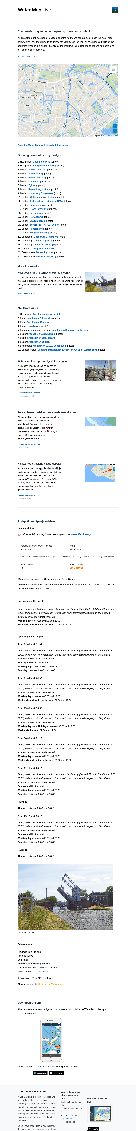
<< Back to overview (28, 56)
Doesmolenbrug (41, 161)
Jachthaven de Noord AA (46, 314)
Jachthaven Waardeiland (42, 338)
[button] (113, 69)
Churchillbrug (37, 221)
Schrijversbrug (38, 205)
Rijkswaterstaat (112, 136)
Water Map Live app (81, 534)
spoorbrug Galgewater (40, 193)
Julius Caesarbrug (38, 169)
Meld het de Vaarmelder (51, 984)
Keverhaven (33, 326)
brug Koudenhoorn (43, 248)
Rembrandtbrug (37, 177)
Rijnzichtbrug (37, 229)
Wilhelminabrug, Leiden (43, 197)
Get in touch (66, 1119)
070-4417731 (76, 568)
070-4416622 (41, 971)
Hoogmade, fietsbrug (44, 165)
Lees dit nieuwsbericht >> (29, 393)
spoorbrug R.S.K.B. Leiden (44, 225)
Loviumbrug (36, 213)
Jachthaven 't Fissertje (39, 318)
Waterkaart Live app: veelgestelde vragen (42, 361)
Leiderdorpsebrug (44, 244)
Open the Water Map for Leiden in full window (43, 145)
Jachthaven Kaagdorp (39, 322)
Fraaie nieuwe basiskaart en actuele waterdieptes (47, 412)
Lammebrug (35, 181)
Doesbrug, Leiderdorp (46, 236)
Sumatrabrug (35, 173)
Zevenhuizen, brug (46, 256)
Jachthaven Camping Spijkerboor (70, 330)
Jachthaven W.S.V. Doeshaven (49, 346)
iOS (42, 1066)
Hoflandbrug (36, 217)
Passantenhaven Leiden (41, 334)
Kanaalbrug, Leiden (39, 189)
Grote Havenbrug (39, 209)
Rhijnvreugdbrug (43, 240)
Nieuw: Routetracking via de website (39, 463)
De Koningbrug (44, 252)
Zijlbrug (32, 185)
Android (51, 1066)
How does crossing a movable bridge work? (44, 272)
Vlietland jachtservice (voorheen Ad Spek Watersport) (67, 350)
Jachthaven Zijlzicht (39, 342)
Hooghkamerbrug (39, 232)
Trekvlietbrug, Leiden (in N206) (47, 201)
